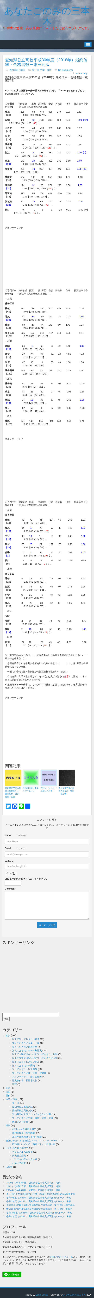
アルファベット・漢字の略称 (27, 1076)
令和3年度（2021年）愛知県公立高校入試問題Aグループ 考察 (38, 1216)
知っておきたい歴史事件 (24, 1069)
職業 (8, 1125)
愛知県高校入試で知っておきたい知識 (31, 1114)
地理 (14, 1084)
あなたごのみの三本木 (47, 15)
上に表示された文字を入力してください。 (26, 878)
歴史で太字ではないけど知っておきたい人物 (35, 1058)
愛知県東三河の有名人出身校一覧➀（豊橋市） (66, 791)
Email (8, 848)
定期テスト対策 (20, 1121)
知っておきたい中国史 (23, 1065)
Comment (10, 888)
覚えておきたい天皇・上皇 (25, 1043)
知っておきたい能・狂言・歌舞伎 (29, 1073)
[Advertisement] (49, 254)
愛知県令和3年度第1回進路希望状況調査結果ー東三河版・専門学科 (40, 1205)
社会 (8, 1035)
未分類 (9, 1166)
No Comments (65, 70)
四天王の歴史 (19, 1155)
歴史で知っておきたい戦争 (25, 1039)
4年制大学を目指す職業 (24, 1129)
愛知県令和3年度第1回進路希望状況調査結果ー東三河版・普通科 (39, 1209)
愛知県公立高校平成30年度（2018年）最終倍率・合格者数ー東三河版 (46, 62)
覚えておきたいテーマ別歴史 (27, 1050)
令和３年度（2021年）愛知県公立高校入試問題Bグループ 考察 (39, 1212)
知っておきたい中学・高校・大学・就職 (32, 1118)
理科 (8, 1095)
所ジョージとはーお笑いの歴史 (48, 789)
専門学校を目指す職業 (23, 1133)
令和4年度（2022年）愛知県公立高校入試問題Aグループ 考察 (38, 1201)
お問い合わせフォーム (61, 1257)
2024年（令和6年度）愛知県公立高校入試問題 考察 (33, 1190)
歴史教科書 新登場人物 (24, 1080)
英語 (8, 1088)
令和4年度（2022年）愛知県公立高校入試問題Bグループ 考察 (38, 1197)
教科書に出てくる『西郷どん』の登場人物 (33, 1144)
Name (8, 835)
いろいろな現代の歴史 (17, 1148)
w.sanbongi (81, 73)
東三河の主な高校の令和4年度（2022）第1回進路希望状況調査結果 (40, 1194)
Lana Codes (42, 1294)
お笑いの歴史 (19, 1163)
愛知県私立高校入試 (22, 1110)
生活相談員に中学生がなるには (30, 789)
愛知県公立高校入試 (22, 1106)
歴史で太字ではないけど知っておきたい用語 (35, 1054)
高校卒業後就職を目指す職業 (27, 1136)
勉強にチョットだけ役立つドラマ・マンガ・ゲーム (32, 1140)
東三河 (35, 70)
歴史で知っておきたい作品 (25, 1061)
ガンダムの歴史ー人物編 (24, 1159)
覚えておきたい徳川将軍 (24, 1046)
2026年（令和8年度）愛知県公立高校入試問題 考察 (33, 1182)
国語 (8, 1091)
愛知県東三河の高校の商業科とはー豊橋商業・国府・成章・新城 (13, 792)
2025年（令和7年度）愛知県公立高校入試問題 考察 (33, 1186)
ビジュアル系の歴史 (22, 1151)
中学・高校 (45, 70)
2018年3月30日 (17, 70)
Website (9, 861)
